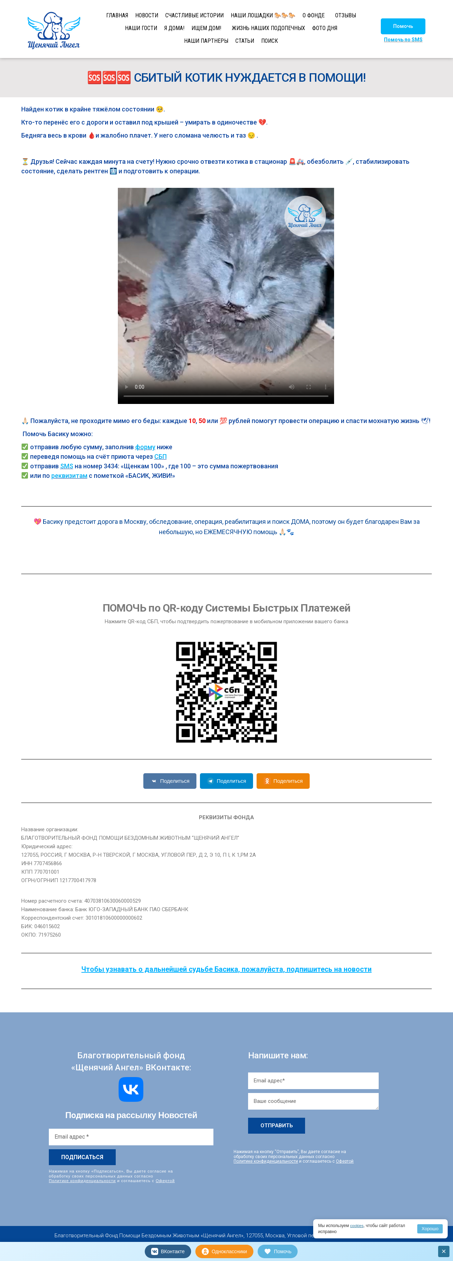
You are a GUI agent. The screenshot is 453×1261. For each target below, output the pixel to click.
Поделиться (170, 781)
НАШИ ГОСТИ (141, 28)
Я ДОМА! (174, 28)
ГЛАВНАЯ (117, 15)
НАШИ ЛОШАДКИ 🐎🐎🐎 (263, 15)
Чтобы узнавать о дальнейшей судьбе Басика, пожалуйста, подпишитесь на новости (226, 969)
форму (145, 447)
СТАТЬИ (244, 40)
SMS (66, 466)
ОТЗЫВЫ (345, 15)
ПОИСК (269, 40)
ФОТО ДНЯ (324, 28)
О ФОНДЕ (314, 15)
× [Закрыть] (444, 1251)
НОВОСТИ (146, 15)
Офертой (165, 1180)
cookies (357, 1225)
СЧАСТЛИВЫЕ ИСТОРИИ (194, 15)
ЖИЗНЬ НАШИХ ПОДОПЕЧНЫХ (268, 28)
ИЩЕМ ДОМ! (206, 28)
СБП (160, 456)
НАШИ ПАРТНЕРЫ (206, 40)
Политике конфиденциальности (82, 1180)
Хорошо (430, 1228)
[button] (403, 26)
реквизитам (69, 475)
